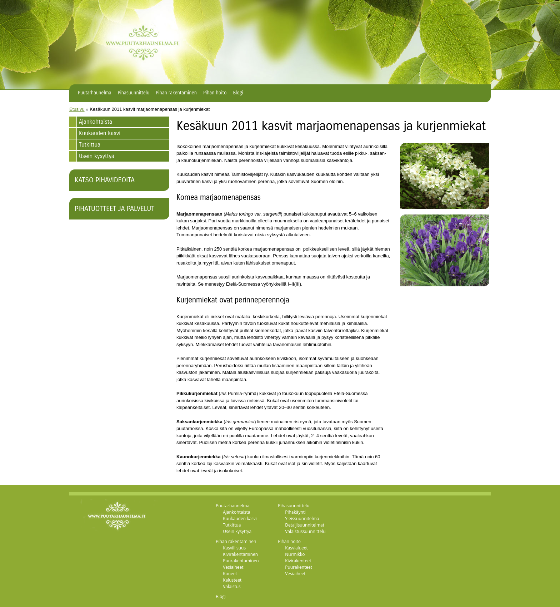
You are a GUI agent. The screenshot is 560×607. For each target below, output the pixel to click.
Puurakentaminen (241, 561)
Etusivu (77, 109)
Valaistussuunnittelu (305, 531)
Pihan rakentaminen (176, 93)
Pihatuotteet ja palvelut (114, 208)
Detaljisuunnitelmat (304, 525)
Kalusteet (232, 580)
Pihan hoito (214, 93)
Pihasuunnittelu (134, 93)
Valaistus (232, 586)
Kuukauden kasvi (99, 133)
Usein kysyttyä (96, 156)
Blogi (238, 93)
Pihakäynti (295, 512)
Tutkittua (89, 144)
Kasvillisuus (234, 548)
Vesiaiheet (233, 567)
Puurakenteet (298, 567)
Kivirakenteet (298, 561)
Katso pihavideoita (105, 180)
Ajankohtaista (95, 121)
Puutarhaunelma (94, 93)
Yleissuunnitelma (302, 518)
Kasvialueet (296, 548)
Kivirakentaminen (240, 554)
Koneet (230, 574)
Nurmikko (295, 554)
